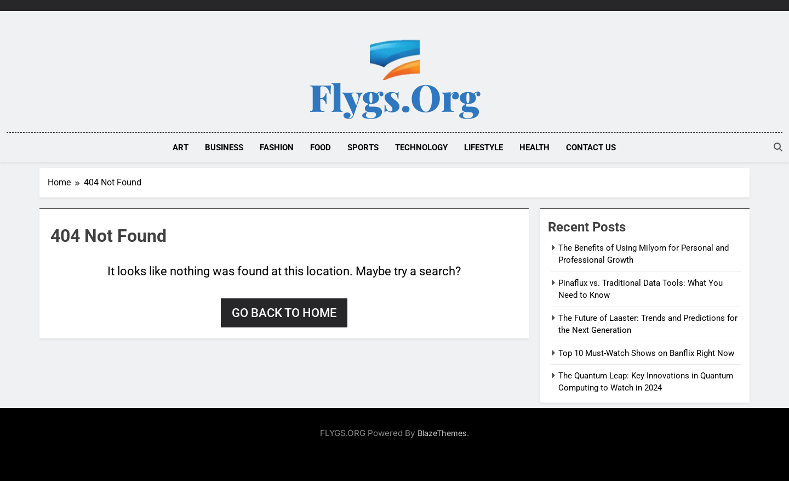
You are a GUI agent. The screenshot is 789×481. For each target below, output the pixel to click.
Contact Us (591, 147)
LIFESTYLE (483, 147)
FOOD (320, 147)
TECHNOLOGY (421, 147)
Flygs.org (395, 96)
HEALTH (534, 147)
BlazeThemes (442, 433)
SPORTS (363, 147)
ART (180, 147)
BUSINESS (224, 147)
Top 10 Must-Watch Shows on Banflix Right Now (646, 353)
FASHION (277, 147)
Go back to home (284, 313)
